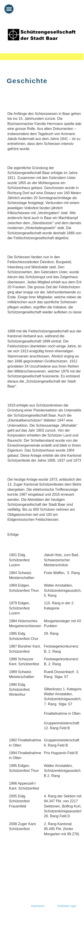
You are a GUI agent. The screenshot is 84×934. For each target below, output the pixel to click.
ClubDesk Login (66, 906)
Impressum (37, 906)
